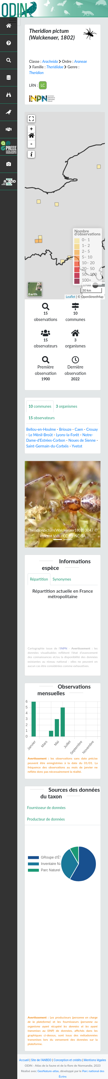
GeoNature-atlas (48, 1071)
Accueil (24, 1060)
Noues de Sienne (82, 440)
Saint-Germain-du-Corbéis (47, 446)
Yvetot (77, 446)
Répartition (39, 579)
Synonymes (62, 579)
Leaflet (70, 296)
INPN (63, 648)
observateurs (42, 417)
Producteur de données (46, 819)
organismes (66, 406)
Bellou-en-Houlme (41, 429)
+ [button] (31, 129)
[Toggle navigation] (13, 20)
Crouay (92, 429)
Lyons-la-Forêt (67, 434)
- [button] (31, 144)
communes (40, 406)
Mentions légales (95, 1060)
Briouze (65, 429)
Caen (79, 429)
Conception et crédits (68, 1060)
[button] (31, 136)
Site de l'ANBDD (41, 1060)
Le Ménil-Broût (41, 434)
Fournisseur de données (46, 807)
